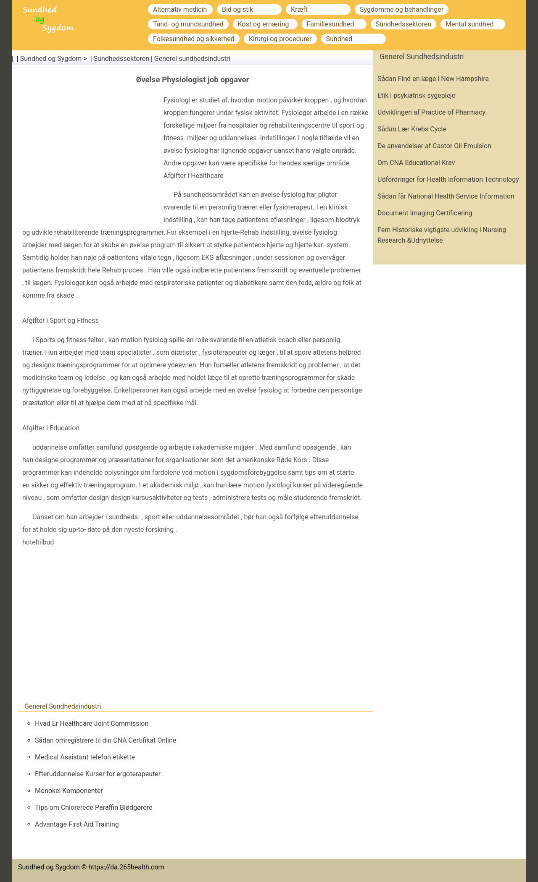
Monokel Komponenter (69, 791)
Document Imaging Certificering (424, 213)
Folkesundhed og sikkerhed (194, 39)
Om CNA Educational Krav (416, 163)
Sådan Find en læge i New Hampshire (433, 79)
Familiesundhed (330, 24)
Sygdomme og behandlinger (401, 9)
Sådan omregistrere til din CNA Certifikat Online (105, 740)
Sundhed (339, 39)
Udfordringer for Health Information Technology (448, 179)
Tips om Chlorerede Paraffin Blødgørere (94, 807)
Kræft (299, 9)
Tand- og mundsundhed (188, 24)
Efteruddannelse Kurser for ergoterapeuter (98, 774)
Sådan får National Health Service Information (445, 196)
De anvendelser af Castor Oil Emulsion (434, 146)
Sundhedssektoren (403, 24)
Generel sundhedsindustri (192, 59)
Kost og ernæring (263, 24)
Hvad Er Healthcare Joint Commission (91, 724)
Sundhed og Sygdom (51, 59)
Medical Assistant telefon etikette (85, 757)
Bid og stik (237, 9)
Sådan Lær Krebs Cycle (411, 129)
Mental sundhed (469, 24)
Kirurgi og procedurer (280, 39)
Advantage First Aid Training (77, 824)
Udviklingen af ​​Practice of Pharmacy (431, 112)
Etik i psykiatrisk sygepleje (416, 95)
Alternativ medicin (180, 9)
